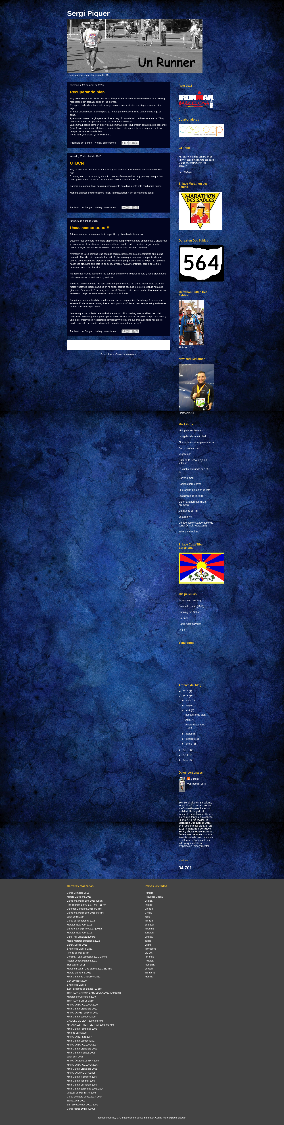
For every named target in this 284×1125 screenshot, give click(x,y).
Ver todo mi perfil (196, 783)
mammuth (148, 1117)
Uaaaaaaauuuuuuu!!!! (90, 228)
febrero (189, 738)
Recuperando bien (87, 92)
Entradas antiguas (155, 344)
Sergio (195, 778)
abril (188, 710)
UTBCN (77, 163)
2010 (186, 759)
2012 (186, 749)
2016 (186, 691)
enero (189, 743)
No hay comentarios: (106, 142)
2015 (186, 696)
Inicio (122, 344)
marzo (189, 733)
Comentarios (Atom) (125, 354)
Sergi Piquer (88, 13)
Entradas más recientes (85, 344)
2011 (186, 755)
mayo (188, 705)
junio (188, 700)
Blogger (181, 1117)
